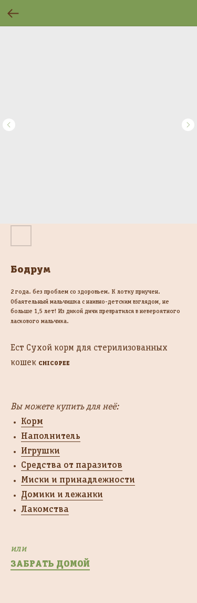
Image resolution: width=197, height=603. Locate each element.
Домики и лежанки (62, 494)
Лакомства (45, 509)
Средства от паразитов (71, 464)
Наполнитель (50, 435)
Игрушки (40, 450)
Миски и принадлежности (78, 479)
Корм (32, 421)
